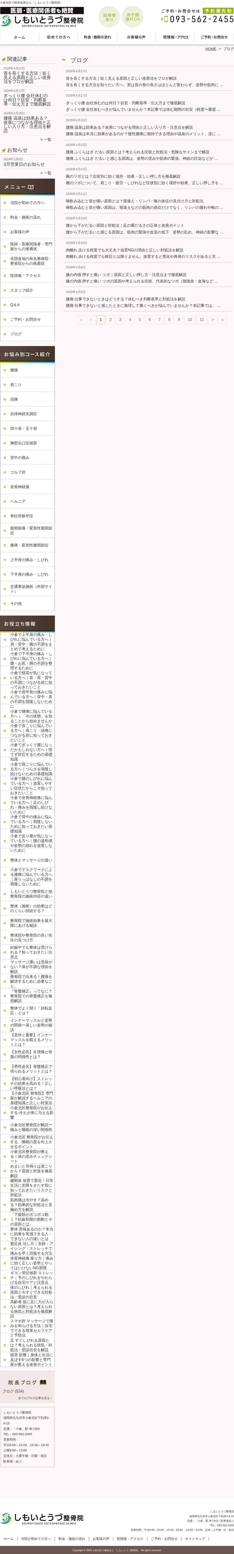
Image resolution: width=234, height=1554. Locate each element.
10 (190, 320)
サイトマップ (195, 1539)
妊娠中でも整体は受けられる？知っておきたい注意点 (31, 952)
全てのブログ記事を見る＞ (35, 1398)
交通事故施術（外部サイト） (31, 588)
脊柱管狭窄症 (21, 516)
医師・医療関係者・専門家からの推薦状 (31, 246)
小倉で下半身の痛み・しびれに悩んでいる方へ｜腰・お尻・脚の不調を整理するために (31, 661)
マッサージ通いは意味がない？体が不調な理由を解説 (31, 967)
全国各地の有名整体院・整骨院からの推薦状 (31, 261)
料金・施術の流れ (97, 37)
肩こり (16, 385)
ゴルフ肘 (18, 472)
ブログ (16, 334)
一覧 (47, 140)
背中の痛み (19, 458)
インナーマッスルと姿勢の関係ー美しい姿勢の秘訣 (31, 1025)
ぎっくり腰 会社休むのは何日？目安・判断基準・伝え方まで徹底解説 (27, 99)
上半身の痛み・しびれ (29, 560)
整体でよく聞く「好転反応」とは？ (31, 1010)
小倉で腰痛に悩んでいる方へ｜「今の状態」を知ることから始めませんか (31, 716)
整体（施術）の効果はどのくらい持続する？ (31, 908)
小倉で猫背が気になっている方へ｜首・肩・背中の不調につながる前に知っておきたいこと (31, 680)
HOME (211, 49)
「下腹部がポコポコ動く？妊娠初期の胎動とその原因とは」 (31, 1219)
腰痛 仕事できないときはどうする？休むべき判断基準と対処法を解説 (125, 299)
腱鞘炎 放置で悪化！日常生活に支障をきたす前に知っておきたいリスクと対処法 (31, 1188)
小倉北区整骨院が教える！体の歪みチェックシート (31, 1156)
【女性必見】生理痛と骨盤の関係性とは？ (31, 1054)
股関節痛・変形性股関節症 (31, 530)
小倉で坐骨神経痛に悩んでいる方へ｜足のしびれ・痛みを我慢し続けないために (31, 805)
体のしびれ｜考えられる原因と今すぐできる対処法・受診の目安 (31, 1292)
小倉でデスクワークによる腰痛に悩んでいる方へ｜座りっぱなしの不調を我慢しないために (31, 877)
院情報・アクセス (175, 37)
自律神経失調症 (23, 414)
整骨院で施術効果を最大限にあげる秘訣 (31, 923)
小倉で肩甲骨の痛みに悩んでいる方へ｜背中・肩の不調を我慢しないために (31, 699)
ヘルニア (18, 501)
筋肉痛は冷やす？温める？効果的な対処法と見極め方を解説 (31, 1205)
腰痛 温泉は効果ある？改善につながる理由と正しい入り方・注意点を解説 (27, 124)
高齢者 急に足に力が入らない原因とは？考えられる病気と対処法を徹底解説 (31, 1309)
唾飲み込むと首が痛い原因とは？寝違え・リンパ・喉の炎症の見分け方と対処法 (134, 201)
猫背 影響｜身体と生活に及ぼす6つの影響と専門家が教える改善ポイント (31, 1360)
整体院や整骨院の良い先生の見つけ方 (31, 937)
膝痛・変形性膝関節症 (29, 545)
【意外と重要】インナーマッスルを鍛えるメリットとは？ (31, 1040)
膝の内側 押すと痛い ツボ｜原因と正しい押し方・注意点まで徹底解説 (126, 275)
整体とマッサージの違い (31, 860)
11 (202, 320)
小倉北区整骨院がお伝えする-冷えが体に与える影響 (31, 1112)
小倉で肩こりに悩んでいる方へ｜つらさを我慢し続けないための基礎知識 (31, 769)
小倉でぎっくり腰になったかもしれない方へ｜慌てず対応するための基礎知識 (31, 752)
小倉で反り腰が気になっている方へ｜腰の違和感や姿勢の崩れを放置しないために (31, 843)
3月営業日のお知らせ (24, 164)
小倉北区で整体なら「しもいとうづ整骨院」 (116, 1550)
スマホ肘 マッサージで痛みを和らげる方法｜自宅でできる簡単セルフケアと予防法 (31, 1328)
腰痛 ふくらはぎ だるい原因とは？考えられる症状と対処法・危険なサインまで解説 (137, 152)
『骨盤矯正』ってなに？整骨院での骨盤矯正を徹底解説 (31, 996)
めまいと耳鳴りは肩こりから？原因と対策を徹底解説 (31, 1171)
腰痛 (14, 370)
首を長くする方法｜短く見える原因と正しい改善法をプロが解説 (27, 77)
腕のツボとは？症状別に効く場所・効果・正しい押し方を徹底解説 (123, 176)
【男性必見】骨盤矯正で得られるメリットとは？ (31, 1068)
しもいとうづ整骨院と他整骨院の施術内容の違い (31, 893)
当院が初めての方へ (58, 37)
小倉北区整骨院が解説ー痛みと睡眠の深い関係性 (31, 1127)
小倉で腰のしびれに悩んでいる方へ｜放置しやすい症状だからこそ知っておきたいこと (31, 786)
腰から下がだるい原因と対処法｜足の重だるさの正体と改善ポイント (125, 225)
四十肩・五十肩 (23, 428)
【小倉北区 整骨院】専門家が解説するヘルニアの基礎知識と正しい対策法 (31, 1098)
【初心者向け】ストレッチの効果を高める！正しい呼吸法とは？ (31, 1083)
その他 (16, 603)
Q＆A (15, 305)
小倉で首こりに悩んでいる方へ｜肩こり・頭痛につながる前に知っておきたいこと (31, 733)
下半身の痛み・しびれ (29, 574)
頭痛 (14, 399)
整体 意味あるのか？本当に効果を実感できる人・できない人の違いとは (31, 1234)
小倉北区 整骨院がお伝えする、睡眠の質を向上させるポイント (31, 1142)
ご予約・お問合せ (214, 37)
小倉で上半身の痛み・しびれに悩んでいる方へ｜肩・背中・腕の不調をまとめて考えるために (31, 642)
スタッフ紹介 (21, 290)
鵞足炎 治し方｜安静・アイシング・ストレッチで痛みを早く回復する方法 (31, 1248)
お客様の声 (136, 37)
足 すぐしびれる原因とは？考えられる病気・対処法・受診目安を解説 (31, 1345)
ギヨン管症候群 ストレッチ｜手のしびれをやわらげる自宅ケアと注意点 (31, 1277)
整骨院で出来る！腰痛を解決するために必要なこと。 (31, 981)
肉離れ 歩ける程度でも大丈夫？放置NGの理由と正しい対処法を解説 (124, 250)
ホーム (19, 37)
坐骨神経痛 (19, 487)
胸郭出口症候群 (23, 443)
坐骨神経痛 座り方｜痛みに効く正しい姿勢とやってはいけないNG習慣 (31, 1263)
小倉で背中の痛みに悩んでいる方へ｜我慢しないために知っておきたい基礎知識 (31, 824)
